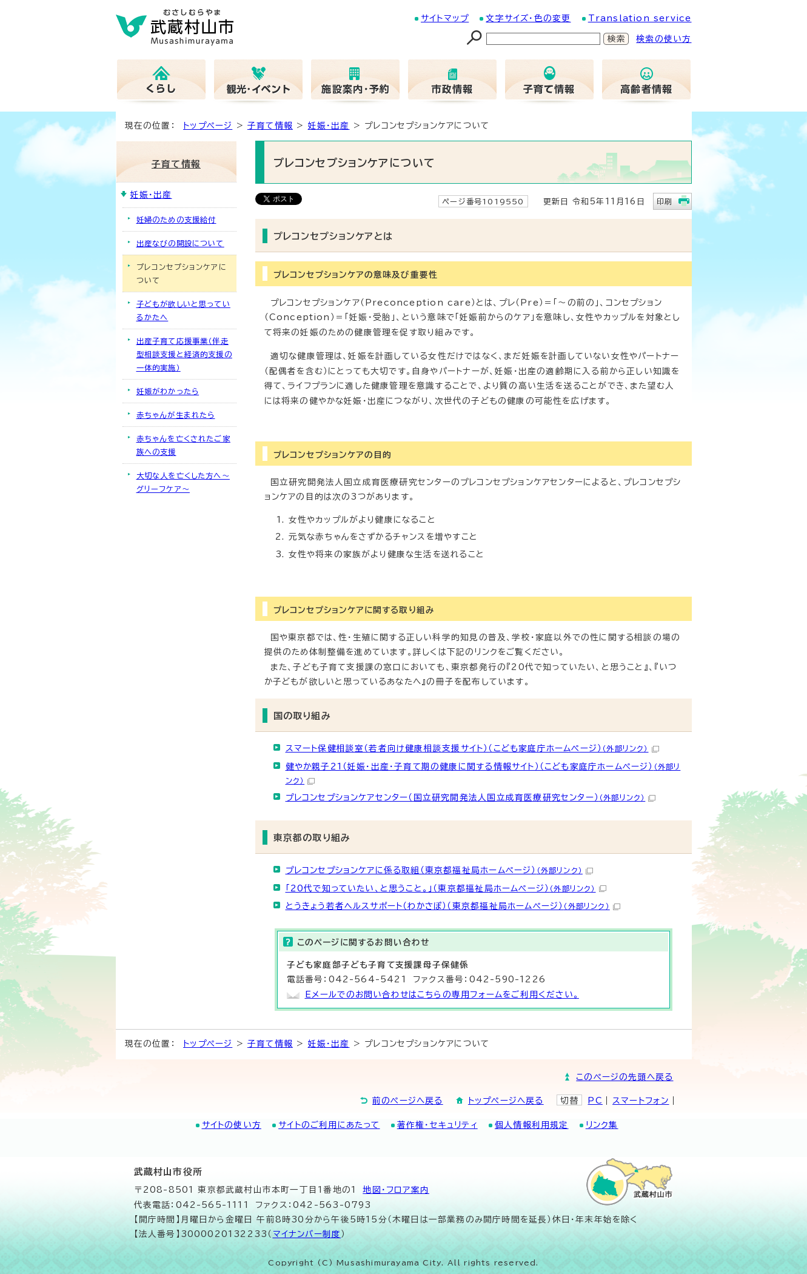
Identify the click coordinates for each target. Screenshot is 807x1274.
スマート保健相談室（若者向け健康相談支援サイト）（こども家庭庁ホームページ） (472, 748)
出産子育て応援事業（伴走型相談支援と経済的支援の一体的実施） (184, 354)
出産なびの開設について (180, 243)
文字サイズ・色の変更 (528, 18)
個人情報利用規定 (532, 1125)
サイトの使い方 (231, 1125)
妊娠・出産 (329, 125)
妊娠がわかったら (167, 391)
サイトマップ (445, 18)
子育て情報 (270, 125)
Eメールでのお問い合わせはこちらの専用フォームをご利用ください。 (442, 994)
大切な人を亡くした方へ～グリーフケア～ (183, 482)
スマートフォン (640, 1100)
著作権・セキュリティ (437, 1125)
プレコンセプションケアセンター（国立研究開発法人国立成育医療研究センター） (471, 797)
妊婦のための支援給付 (176, 219)
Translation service (640, 18)
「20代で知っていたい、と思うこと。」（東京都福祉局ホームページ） (446, 888)
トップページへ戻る (506, 1100)
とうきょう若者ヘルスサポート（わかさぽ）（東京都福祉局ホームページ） (453, 906)
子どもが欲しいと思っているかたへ (183, 310)
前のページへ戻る (407, 1100)
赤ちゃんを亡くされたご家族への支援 (183, 445)
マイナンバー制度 (307, 1234)
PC (595, 1100)
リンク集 (602, 1125)
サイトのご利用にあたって (329, 1125)
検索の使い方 (663, 39)
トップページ (207, 125)
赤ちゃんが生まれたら (175, 414)
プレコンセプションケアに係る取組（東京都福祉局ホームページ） (439, 870)
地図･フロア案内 (396, 1189)
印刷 (664, 201)
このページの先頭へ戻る (624, 1077)
